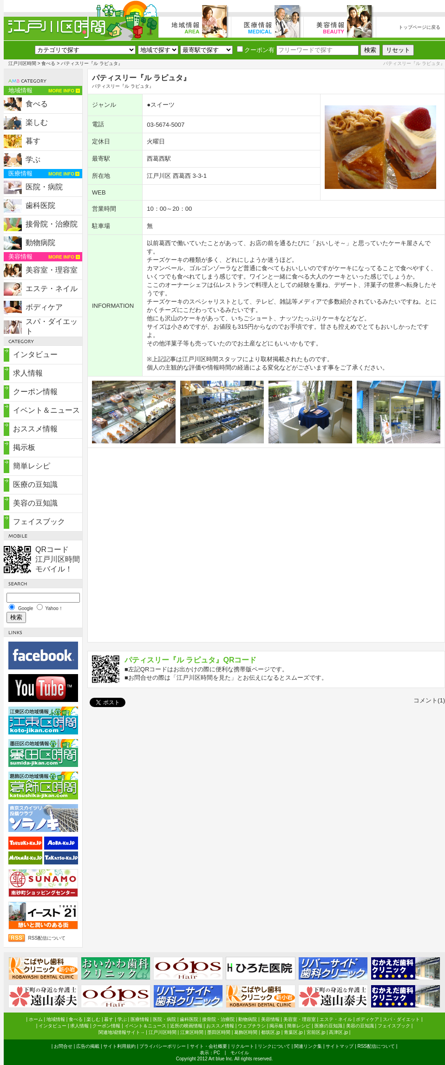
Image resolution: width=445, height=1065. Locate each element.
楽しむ (37, 122)
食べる (48, 63)
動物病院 (40, 243)
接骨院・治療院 (52, 224)
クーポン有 (256, 49)
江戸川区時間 (22, 63)
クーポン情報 (35, 392)
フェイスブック (39, 522)
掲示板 (24, 447)
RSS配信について (47, 938)
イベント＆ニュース (46, 410)
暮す (33, 141)
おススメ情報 (35, 429)
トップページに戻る (419, 27)
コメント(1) (429, 700)
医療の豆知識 (35, 484)
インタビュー (35, 354)
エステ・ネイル (52, 288)
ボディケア (44, 307)
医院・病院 (44, 187)
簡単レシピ (31, 466)
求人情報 (28, 373)
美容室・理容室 (52, 270)
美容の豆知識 (35, 503)
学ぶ (33, 159)
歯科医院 (40, 205)
